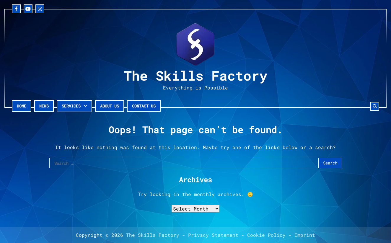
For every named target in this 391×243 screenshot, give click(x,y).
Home (21, 106)
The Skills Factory (195, 75)
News (44, 106)
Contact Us (144, 106)
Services (71, 106)
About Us (109, 106)
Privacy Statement (213, 235)
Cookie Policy (266, 235)
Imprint (304, 235)
